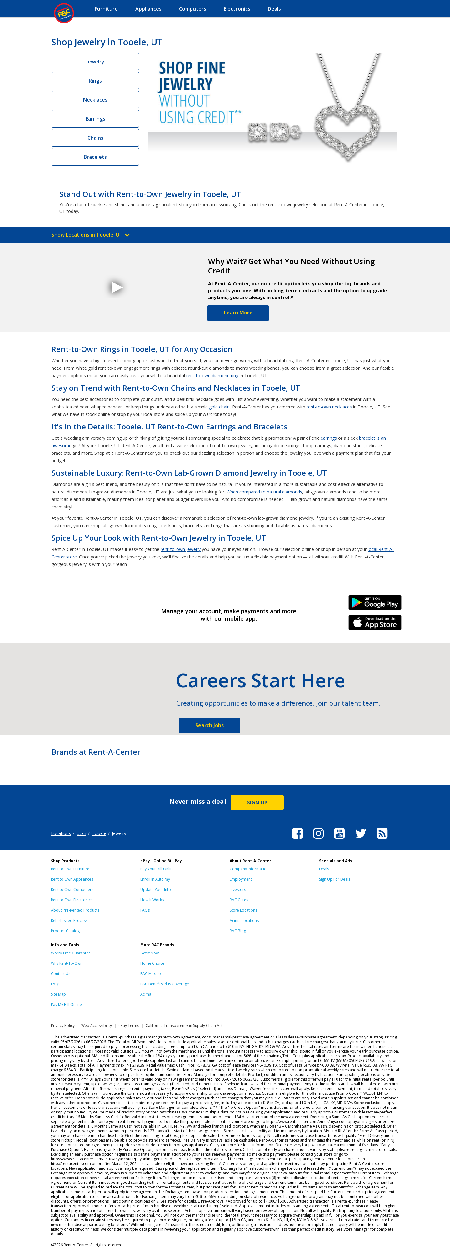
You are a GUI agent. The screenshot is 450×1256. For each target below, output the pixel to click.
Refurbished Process (69, 920)
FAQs (145, 910)
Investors (238, 889)
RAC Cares (239, 900)
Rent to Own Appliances (72, 879)
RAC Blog (238, 930)
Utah (81, 833)
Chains (95, 137)
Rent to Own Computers (72, 889)
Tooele (99, 833)
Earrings (95, 118)
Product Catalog (65, 930)
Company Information (249, 869)
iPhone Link (375, 624)
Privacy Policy (63, 1025)
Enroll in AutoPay (155, 879)
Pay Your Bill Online (157, 869)
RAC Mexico (150, 973)
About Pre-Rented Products (75, 910)
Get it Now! (150, 953)
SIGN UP (257, 802)
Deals (324, 869)
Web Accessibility (96, 1025)
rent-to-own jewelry (181, 549)
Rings (95, 80)
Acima (145, 994)
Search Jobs (209, 725)
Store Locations (243, 910)
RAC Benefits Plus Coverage (164, 984)
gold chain (219, 407)
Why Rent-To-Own (66, 963)
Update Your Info (155, 889)
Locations (61, 833)
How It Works (152, 900)
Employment (241, 879)
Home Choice (152, 963)
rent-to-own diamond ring (212, 375)
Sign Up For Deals (334, 879)
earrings (329, 438)
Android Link (375, 604)
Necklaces (95, 99)
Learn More (238, 312)
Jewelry (95, 61)
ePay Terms (128, 1025)
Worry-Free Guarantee (71, 953)
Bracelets (95, 156)
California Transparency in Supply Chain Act (184, 1025)
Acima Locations (244, 920)
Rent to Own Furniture (70, 869)
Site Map (58, 994)
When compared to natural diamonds (264, 492)
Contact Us (60, 973)
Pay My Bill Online (66, 1004)
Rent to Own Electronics (71, 900)
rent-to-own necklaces (329, 407)
